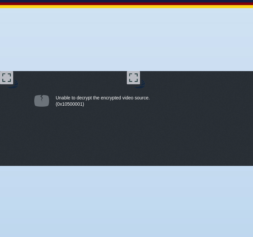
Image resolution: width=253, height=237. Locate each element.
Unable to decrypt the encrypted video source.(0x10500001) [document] (103, 101)
